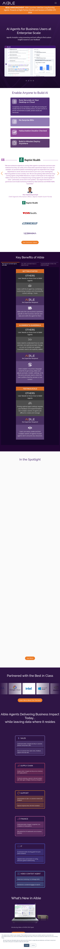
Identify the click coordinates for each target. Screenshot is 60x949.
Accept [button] (26, 945)
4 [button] (33, 81)
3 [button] (31, 81)
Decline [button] (33, 945)
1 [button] (26, 81)
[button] (2, 173)
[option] (30, 10)
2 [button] (29, 81)
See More (30, 658)
